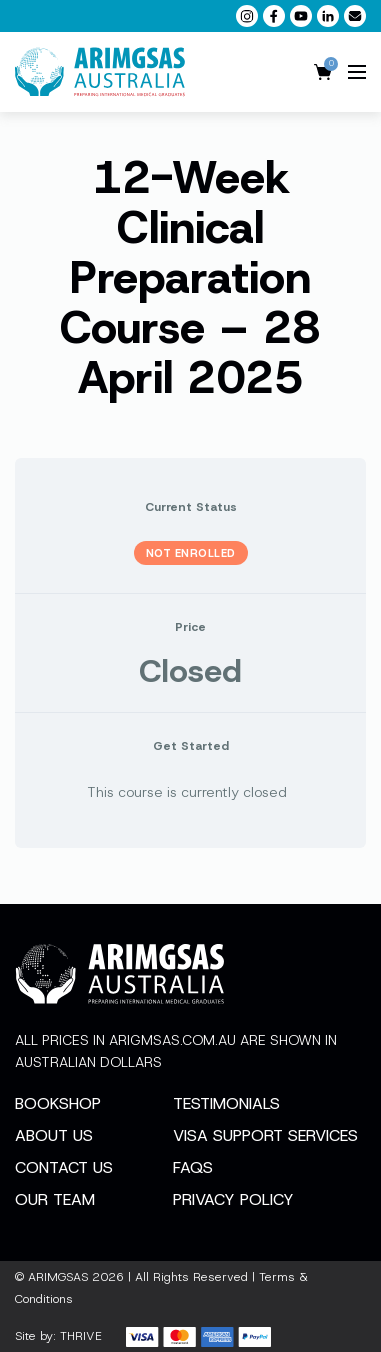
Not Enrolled (191, 553)
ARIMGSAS (58, 1277)
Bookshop (58, 1103)
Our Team (55, 1199)
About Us (54, 1135)
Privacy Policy (233, 1199)
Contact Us (64, 1167)
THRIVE (81, 1336)
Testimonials (226, 1103)
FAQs (193, 1167)
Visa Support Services (265, 1135)
